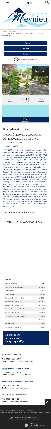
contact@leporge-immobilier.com (20, 361)
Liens (20, 412)
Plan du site (3, 412)
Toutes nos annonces (44, 412)
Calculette (25, 48)
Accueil (4, 31)
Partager (25, 121)
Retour (17, 43)
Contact (25, 54)
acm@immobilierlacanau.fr (17, 401)
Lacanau (13, 31)
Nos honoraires (32, 412)
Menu (7, 2)
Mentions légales (13, 412)
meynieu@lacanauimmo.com (18, 388)
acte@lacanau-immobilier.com (19, 375)
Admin (25, 412)
